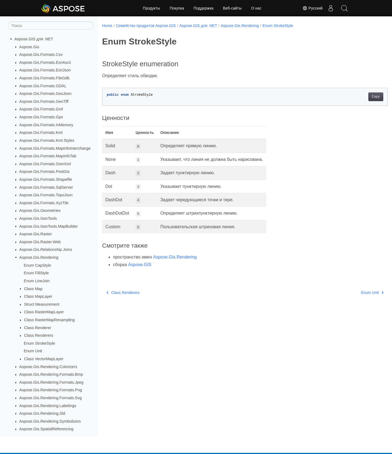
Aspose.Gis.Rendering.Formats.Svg (50, 398)
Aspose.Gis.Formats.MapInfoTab (47, 156)
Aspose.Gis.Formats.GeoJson (45, 93)
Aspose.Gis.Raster (35, 234)
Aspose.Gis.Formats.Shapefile (45, 179)
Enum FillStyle (36, 273)
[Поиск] (51, 26)
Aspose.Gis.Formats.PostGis (44, 171)
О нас (256, 8)
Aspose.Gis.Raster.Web (40, 242)
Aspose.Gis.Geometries (40, 210)
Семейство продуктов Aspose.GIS (146, 25)
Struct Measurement (41, 304)
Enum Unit (33, 351)
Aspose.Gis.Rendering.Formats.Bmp (51, 374)
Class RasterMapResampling (49, 320)
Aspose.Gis (29, 47)
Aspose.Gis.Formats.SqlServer (46, 187)
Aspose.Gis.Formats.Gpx (41, 117)
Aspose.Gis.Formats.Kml (41, 132)
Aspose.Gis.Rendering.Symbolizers (50, 421)
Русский (312, 8)
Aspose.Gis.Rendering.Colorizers (48, 367)
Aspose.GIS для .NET (33, 39)
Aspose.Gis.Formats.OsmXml (45, 164)
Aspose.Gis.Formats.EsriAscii (45, 62)
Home (107, 25)
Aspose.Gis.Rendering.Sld (42, 413)
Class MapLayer (38, 296)
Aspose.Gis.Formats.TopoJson (46, 195)
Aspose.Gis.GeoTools (38, 218)
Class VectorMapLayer (43, 359)
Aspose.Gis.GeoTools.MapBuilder (48, 226)
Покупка (177, 8)
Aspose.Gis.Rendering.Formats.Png (50, 390)
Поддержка (203, 8)
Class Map (33, 289)
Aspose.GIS (139, 264)
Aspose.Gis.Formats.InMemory (46, 125)
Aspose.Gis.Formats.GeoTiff (44, 101)
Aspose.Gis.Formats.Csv (41, 54)
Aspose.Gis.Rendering (39, 257)
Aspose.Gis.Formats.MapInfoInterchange (55, 148)
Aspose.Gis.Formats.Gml (41, 109)
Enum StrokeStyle (39, 343)
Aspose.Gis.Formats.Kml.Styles (46, 140)
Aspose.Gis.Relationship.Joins (45, 249)
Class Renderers (38, 335)
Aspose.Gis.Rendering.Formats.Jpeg (51, 382)
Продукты (151, 8)
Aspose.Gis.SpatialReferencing (46, 429)
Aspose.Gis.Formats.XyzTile (44, 203)
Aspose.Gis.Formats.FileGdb (44, 78)
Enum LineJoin (37, 281)
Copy (356, 97)
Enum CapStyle (37, 265)
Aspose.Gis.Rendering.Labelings (47, 406)
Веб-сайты (232, 8)
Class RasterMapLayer (44, 312)
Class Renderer (37, 328)
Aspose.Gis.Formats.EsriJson (45, 70)
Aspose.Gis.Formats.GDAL (43, 86)
